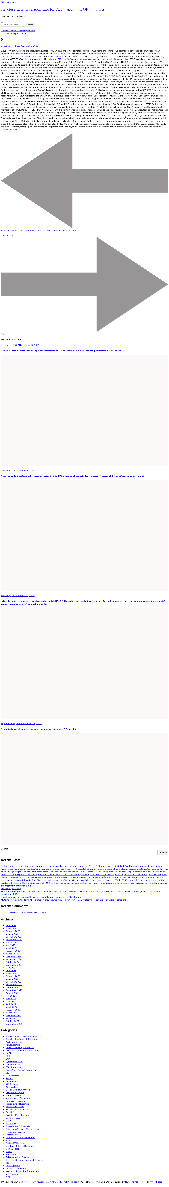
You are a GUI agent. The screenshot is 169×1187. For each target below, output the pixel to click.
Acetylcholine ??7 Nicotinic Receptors (24, 1036)
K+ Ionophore (12, 1087)
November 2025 (14, 939)
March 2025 (11, 948)
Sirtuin (9, 1151)
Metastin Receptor (15, 1095)
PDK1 (8, 1120)
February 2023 (13, 976)
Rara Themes (131, 1181)
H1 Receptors (12, 1075)
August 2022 (12, 993)
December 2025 (13, 936)
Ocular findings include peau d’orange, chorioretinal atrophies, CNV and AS (38, 729)
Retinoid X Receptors (16, 1143)
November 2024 (14, 959)
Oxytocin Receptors (15, 1118)
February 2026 (13, 931)
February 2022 (13, 1010)
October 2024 (12, 962)
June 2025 (11, 942)
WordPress (156, 1181)
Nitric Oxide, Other (15, 1106)
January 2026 (12, 934)
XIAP (8, 1177)
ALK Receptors (13, 1044)
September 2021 (14, 1024)
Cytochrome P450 (14, 1061)
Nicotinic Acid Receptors (17, 1103)
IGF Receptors (12, 1084)
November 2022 (14, 984)
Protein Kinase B (13, 1134)
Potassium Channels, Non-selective (22, 1129)
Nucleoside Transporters (18, 1109)
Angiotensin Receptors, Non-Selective (24, 1050)
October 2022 (12, 987)
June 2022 (11, 998)
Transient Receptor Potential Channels (24, 1160)
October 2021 (12, 1021)
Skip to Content (8, 2)
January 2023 (12, 979)
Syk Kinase (11, 1154)
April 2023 (11, 970)
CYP (8, 1058)
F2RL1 (61, 59)
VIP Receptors (12, 1174)
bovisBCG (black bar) (11, 888)
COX (8, 1056)
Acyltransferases (14, 1042)
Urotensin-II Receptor (16, 1168)
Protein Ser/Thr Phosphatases (20, 1137)
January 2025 (12, 953)
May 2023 (10, 967)
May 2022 (10, 1001)
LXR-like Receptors (15, 1092)
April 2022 (11, 1004)
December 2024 (13, 956)
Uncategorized (13, 1165)
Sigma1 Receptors (14, 1148)
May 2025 (10, 945)
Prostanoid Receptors (16, 1132)
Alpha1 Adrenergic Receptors (20, 1047)
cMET (8, 1053)
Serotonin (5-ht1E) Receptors (20, 1146)
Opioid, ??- (10, 1112)
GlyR (8, 1073)
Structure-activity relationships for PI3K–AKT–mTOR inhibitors (52, 9)
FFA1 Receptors (13, 1067)
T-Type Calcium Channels (18, 1157)
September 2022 (14, 990)
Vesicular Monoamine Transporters (22, 1171)
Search (4, 848)
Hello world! (40, 912)
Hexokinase (11, 1081)
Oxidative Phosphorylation (13, 33)
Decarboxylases (13, 1064)
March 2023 (11, 973)
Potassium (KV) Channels (18, 1126)
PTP (8, 1140)
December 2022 (13, 981)
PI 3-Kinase (11, 1123)
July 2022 (10, 995)
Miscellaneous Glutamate (18, 1098)
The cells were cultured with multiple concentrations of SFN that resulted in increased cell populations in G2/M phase (61, 350)
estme (7, 46)
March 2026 (11, 928)
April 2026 (11, 925)
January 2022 (12, 1012)
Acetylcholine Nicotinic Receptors (22, 1039)
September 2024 (14, 965)
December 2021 (13, 1015)
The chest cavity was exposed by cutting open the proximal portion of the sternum (41, 897)
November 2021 (14, 1018)
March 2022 (11, 1007)
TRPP (8, 1162)
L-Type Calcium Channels (18, 1089)
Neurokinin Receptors (16, 1101)
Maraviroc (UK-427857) (32, 56)
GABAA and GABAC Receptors (21, 1070)
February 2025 (13, 951)
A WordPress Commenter (18, 912)
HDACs (9, 1078)
